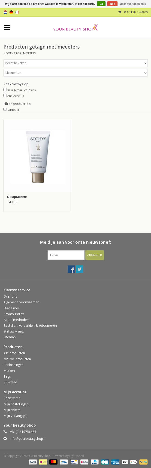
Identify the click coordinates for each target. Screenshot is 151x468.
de (11, 12)
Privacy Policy (13, 314)
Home (7, 53)
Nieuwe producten (17, 359)
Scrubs (13, 110)
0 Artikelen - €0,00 (133, 12)
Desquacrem (17, 196)
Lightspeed (76, 456)
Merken (9, 370)
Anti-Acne (15, 96)
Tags (17, 53)
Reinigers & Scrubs (21, 90)
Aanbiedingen (13, 365)
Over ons (10, 296)
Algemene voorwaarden (21, 302)
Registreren (12, 398)
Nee (112, 4)
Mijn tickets (12, 410)
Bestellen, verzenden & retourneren (30, 325)
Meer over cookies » (133, 4)
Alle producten (14, 353)
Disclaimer (11, 308)
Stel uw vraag (13, 331)
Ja (101, 4)
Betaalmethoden (16, 319)
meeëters (29, 53)
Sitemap (9, 337)
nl (5, 12)
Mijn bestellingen (16, 404)
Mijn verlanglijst (15, 415)
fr (17, 12)
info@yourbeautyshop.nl (28, 438)
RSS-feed (10, 382)
